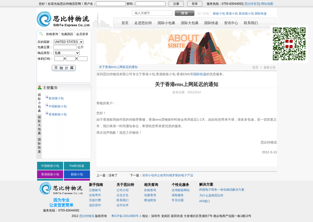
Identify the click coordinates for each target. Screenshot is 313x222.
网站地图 (267, 4)
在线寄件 (95, 195)
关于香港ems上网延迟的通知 (118, 67)
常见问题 (178, 200)
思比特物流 (86, 216)
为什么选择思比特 (211, 195)
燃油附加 (150, 200)
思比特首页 (251, 4)
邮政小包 (219, 13)
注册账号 (95, 190)
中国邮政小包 (58, 106)
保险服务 (178, 195)
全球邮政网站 (181, 190)
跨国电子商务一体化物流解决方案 (221, 189)
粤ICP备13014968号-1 (126, 216)
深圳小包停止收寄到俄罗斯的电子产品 (167, 175)
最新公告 (270, 67)
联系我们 (123, 200)
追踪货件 (95, 205)
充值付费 (95, 200)
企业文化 (123, 195)
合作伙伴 (123, 205)
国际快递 (261, 13)
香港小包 (232, 13)
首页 (255, 67)
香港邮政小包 (58, 114)
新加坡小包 (246, 13)
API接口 (204, 201)
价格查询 (150, 190)
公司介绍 (123, 190)
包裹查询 (150, 195)
